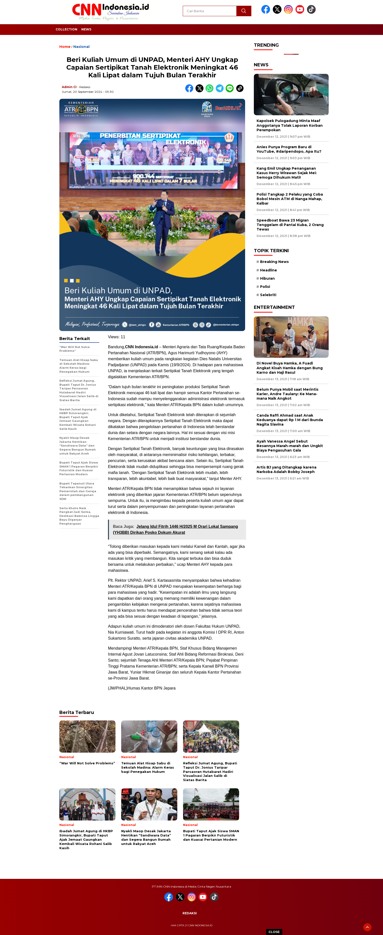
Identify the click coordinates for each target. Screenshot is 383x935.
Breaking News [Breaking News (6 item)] (274, 261)
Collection (66, 29)
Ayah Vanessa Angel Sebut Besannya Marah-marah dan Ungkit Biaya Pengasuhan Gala (290, 446)
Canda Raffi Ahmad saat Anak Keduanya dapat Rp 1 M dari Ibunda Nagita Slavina (290, 420)
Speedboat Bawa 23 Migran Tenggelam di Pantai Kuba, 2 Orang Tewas (290, 225)
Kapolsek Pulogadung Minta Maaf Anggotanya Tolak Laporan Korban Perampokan (290, 125)
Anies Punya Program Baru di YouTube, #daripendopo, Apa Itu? (289, 149)
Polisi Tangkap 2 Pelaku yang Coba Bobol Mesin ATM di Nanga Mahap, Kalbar (290, 199)
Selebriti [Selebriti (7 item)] (268, 295)
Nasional (81, 46)
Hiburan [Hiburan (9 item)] (267, 278)
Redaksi (190, 913)
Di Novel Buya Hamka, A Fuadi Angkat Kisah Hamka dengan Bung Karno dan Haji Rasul (290, 367)
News (86, 29)
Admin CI (69, 87)
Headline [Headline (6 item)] (268, 270)
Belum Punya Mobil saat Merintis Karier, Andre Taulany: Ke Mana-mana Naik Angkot (287, 394)
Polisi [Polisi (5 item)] (265, 286)
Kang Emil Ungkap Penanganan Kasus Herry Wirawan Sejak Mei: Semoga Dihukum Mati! (287, 173)
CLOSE (274, 932)
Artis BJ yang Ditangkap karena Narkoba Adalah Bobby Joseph (286, 469)
